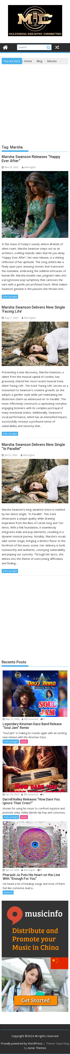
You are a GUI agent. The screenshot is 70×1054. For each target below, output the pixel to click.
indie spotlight (10, 296)
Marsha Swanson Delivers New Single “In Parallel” (33, 446)
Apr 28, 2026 (11, 794)
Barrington (29, 167)
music (24, 741)
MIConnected (30, 719)
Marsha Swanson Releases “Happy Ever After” (31, 158)
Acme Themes (37, 1048)
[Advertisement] (35, 101)
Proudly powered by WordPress (22, 1043)
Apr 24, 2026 (11, 870)
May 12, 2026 (11, 719)
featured (8, 892)
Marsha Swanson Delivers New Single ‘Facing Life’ (33, 309)
